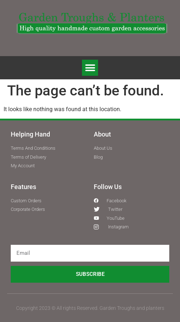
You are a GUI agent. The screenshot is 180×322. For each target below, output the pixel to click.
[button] (90, 68)
